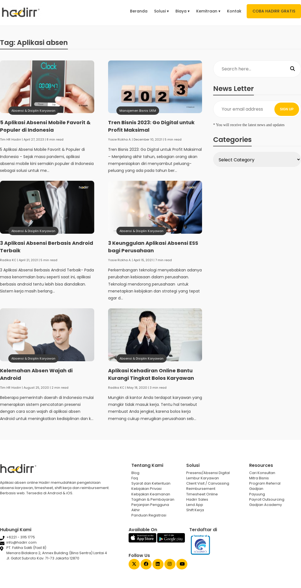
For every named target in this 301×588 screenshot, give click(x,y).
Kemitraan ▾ (208, 11)
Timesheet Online (202, 494)
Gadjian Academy (265, 504)
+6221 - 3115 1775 (20, 537)
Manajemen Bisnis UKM (137, 110)
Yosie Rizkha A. (119, 139)
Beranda (138, 11)
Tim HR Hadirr (10, 139)
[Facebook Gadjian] (146, 564)
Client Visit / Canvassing (207, 483)
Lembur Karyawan (202, 478)
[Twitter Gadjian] (134, 564)
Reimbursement (200, 488)
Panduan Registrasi (148, 515)
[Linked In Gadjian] (158, 564)
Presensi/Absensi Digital (208, 472)
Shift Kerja (195, 510)
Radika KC (8, 260)
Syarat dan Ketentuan (150, 483)
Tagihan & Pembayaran (152, 499)
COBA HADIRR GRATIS (273, 11)
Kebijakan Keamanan (150, 494)
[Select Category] (257, 159)
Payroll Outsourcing (266, 499)
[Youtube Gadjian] (181, 564)
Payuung (257, 494)
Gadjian (256, 488)
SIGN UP (287, 109)
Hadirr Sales (197, 499)
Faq (134, 478)
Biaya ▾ (182, 11)
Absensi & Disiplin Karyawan (33, 110)
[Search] (293, 69)
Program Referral (264, 483)
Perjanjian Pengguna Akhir (150, 507)
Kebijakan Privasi (146, 488)
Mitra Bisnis (259, 478)
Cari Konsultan (262, 472)
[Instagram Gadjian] (169, 564)
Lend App (194, 504)
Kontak (234, 11)
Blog (135, 472)
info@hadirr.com (21, 542)
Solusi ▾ (161, 11)
